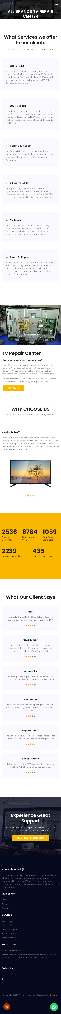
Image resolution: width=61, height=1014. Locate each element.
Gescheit (54, 995)
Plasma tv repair (9, 929)
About (4, 904)
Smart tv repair (9, 938)
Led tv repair (7, 925)
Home (4, 899)
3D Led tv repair (9, 933)
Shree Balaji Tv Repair (12, 3)
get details (13, 388)
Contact (6, 908)
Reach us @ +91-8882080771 (30, 838)
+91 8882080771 (12, 950)
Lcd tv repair (7, 921)
